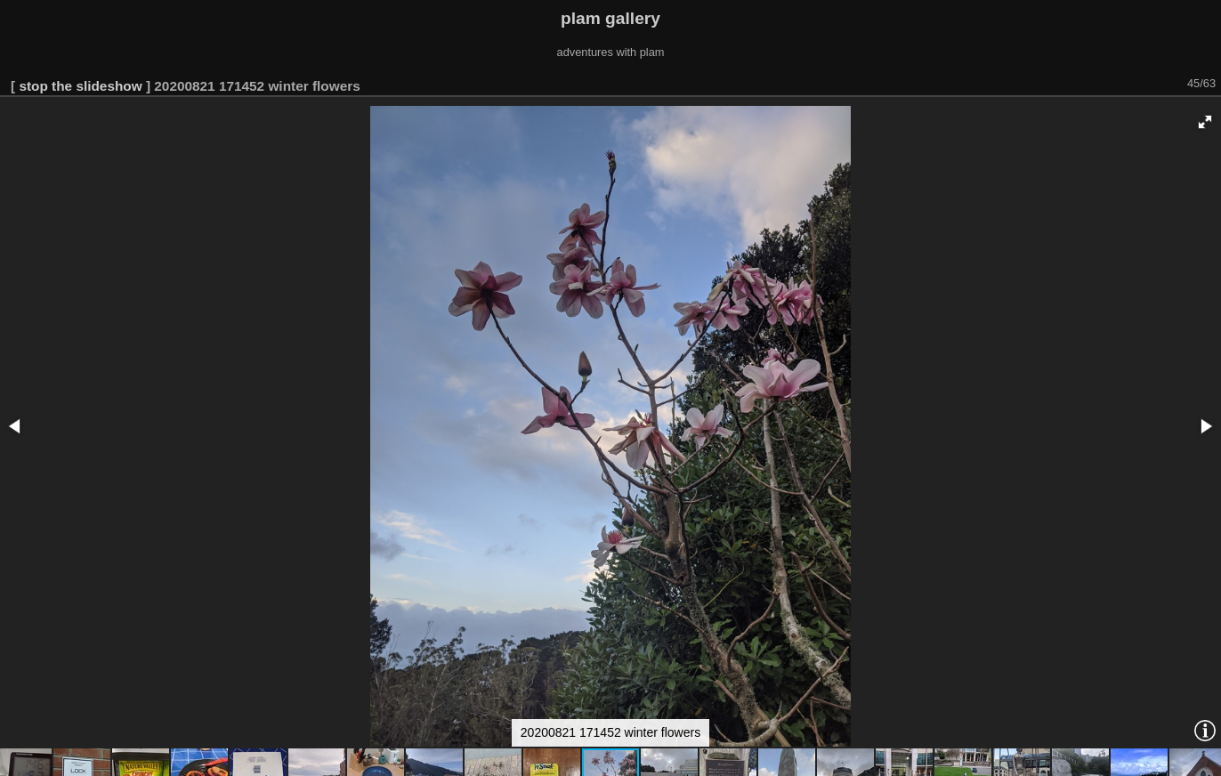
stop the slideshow (80, 85)
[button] (1205, 122)
